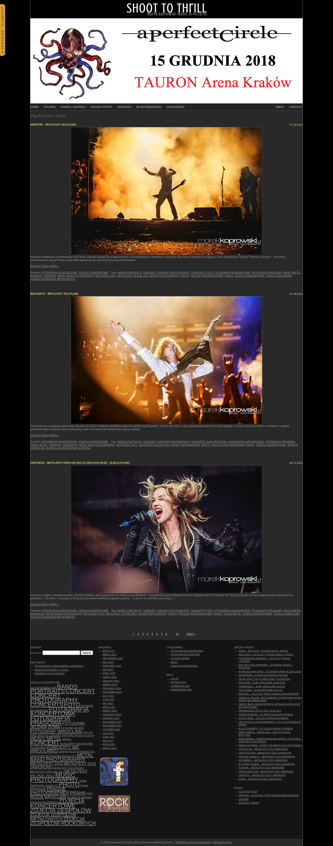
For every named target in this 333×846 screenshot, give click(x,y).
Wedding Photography (50, 673)
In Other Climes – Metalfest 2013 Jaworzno (266, 764)
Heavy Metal (292, 272)
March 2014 (110, 684)
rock (37, 796)
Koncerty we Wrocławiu (54, 749)
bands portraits (130, 272)
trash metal (232, 613)
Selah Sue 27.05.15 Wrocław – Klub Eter (264, 679)
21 (177, 634)
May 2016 (108, 662)
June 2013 (108, 699)
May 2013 (108, 703)
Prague (38, 789)
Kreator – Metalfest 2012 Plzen (53, 124)
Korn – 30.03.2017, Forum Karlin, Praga (263, 651)
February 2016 (112, 666)
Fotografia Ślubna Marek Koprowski (59, 666)
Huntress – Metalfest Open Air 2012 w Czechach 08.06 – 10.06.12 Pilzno (80, 462)
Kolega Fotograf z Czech (51, 670)
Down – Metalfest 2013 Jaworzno (260, 779)
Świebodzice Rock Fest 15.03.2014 (259, 710)
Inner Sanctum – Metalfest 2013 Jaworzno (266, 771)
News (174, 662)
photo (184, 275)
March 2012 (110, 748)
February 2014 (112, 688)
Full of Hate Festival (58, 735)
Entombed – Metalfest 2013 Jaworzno (263, 760)
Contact (296, 107)
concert (149, 272)
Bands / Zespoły (73, 107)
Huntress (37, 613)
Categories (175, 107)
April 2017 (109, 651)
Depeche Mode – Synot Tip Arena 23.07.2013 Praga (270, 745)
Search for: (36, 653)
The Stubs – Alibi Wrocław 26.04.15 (260, 690)
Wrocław (55, 797)
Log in (174, 678)
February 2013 (112, 714)
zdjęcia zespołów (279, 275)
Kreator (50, 275)
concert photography (173, 272)
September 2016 (113, 658)
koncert (36, 275)
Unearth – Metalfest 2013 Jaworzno (262, 775)
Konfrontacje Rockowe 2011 (76, 751)
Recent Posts (101, 107)
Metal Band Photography (75, 275)
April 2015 (109, 673)
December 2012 (112, 722)
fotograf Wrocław (56, 731)
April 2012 (109, 744)
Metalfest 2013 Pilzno (68, 767)
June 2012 (108, 737)
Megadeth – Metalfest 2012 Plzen (54, 293)
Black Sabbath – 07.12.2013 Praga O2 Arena (265, 728)
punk (89, 793)
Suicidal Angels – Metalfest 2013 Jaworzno (266, 756)
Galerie (243, 799)
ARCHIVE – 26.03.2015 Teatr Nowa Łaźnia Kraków (268, 694)
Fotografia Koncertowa (59, 272)
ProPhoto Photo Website (192, 842)
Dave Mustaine (216, 441)
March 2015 (110, 677)
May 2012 (108, 740)
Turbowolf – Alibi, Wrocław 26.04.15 (261, 686)
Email (280, 107)
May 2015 (108, 669)
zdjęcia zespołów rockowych (63, 821)
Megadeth (70, 445)
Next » (191, 634)
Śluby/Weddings (149, 107)
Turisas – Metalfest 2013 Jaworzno (261, 767)
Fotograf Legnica (72, 728)
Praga (84, 785)
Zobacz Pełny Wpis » (44, 266)
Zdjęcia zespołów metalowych (52, 279)
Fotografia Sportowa (185, 654)
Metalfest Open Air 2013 (47, 771)
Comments (180, 686)
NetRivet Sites (222, 842)
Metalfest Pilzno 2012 (133, 275)
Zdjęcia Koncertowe (93, 272)
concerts (198, 272)
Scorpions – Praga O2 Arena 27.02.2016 (263, 675)
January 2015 (111, 681)
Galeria (50, 107)
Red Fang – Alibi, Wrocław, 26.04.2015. (262, 682)
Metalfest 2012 (105, 275)
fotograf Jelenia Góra (57, 725)
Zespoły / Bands (248, 803)
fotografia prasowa (267, 272)
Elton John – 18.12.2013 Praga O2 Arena (263, 718)
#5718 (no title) (248, 791)
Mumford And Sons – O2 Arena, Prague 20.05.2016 (269, 671)
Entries (178, 682)
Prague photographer (206, 275)
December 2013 (112, 692)
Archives (124, 107)
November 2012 (112, 725)
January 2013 (111, 718)
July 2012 (108, 733)
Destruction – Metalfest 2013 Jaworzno (264, 753)
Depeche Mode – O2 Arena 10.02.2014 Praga (265, 714)
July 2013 (108, 696)
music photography (164, 275)
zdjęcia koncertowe (250, 275)
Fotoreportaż (180, 658)
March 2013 (110, 710)
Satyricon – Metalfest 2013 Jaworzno (263, 749)
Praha (229, 275)
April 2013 (109, 707)
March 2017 (110, 654)
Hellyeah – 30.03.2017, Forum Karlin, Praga (265, 654)
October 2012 (111, 729)
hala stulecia (84, 735)
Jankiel (66, 739)
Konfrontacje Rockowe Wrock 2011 (53, 756)
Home (34, 107)
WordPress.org (181, 689)
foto (209, 272)
